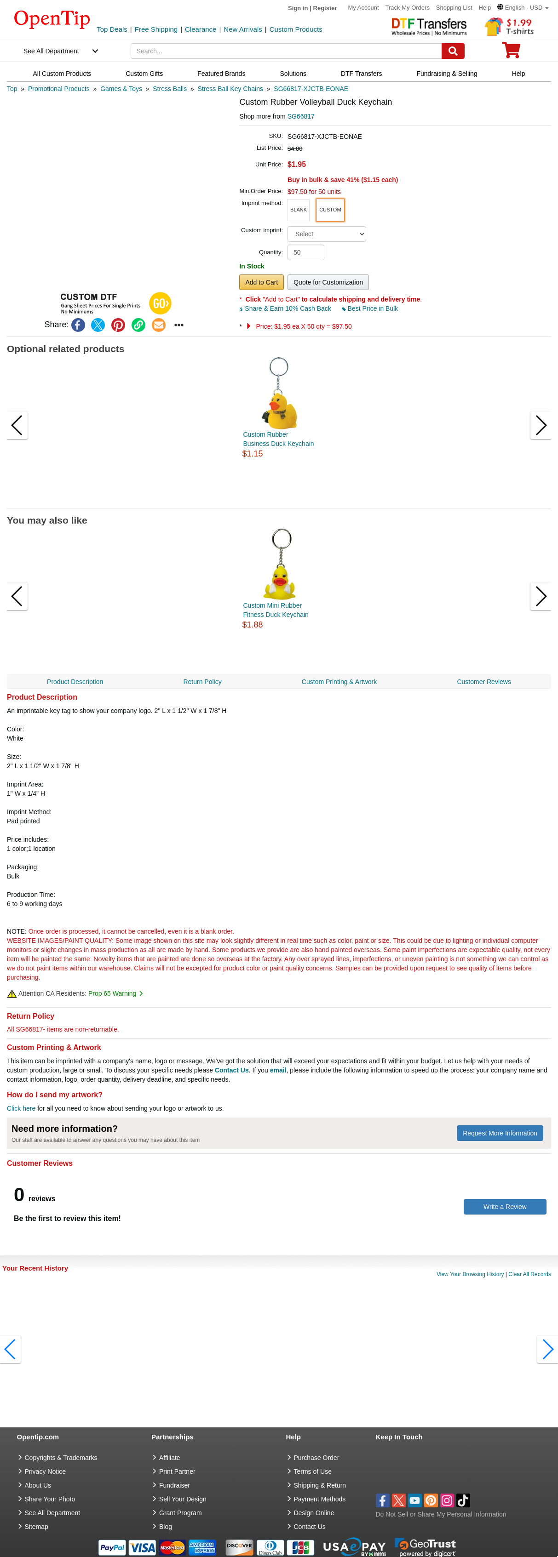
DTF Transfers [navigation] (361, 73)
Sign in (298, 8)
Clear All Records (529, 1274)
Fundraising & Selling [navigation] (446, 73)
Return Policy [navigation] (202, 681)
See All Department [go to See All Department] (53, 1513)
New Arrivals (243, 29)
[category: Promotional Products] (59, 88)
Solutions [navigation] (293, 73)
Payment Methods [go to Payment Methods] (320, 1499)
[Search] (453, 51)
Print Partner (177, 1471)
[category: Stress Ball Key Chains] (230, 88)
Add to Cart (261, 282)
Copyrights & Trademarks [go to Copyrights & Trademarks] (61, 1457)
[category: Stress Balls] (170, 88)
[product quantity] (306, 252)
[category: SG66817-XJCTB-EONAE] (311, 88)
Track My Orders (407, 7)
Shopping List (454, 7)
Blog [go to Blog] (165, 1526)
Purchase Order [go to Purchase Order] (316, 1457)
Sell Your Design (183, 1499)
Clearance (200, 29)
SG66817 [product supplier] (301, 116)
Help (484, 7)
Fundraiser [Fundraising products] (174, 1485)
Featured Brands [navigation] (221, 73)
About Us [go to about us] (38, 1485)
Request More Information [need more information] (500, 1133)
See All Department (51, 51)
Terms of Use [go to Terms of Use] (313, 1471)
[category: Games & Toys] (121, 88)
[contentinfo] (52, 19)
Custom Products (296, 29)
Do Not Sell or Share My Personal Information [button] (441, 1514)
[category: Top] (12, 88)
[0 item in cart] (511, 53)
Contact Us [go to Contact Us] (310, 1526)
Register (325, 8)
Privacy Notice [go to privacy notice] (45, 1471)
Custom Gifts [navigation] (144, 73)
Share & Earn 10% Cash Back (286, 308)
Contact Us (232, 1070)
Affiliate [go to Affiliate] (169, 1457)
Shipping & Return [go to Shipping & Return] (320, 1485)
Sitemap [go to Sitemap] (36, 1526)
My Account (363, 7)
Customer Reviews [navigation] (484, 681)
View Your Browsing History (470, 1274)
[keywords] (287, 51)
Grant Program (180, 1513)
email (278, 1070)
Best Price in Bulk (370, 308)
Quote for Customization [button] (328, 282)
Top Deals (112, 29)
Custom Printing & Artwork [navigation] (339, 681)
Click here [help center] (21, 1108)
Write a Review (505, 1206)
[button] (523, 7)
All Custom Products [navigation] (62, 73)
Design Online (314, 1513)
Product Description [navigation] (75, 681)
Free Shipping (156, 29)
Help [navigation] (518, 73)
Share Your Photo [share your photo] (50, 1499)
